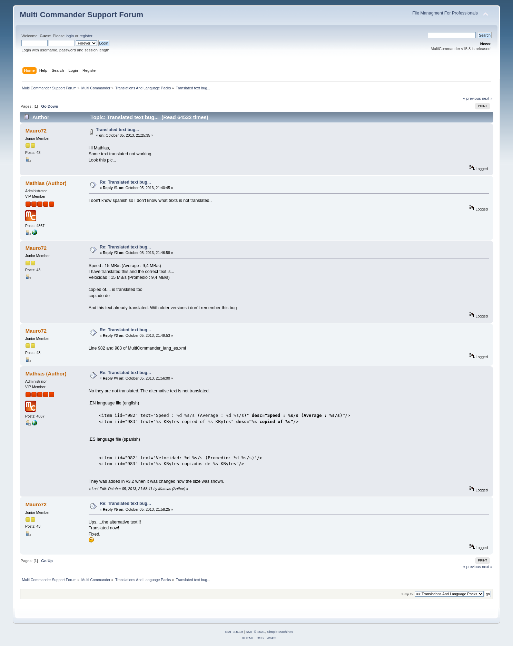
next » (487, 98)
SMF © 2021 (255, 632)
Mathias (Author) (46, 183)
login (70, 36)
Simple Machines (280, 632)
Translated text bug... (117, 129)
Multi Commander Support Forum (81, 14)
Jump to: (407, 594)
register (85, 36)
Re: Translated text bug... (125, 182)
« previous (472, 98)
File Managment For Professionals (445, 13)
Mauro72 (36, 131)
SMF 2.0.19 (234, 632)
